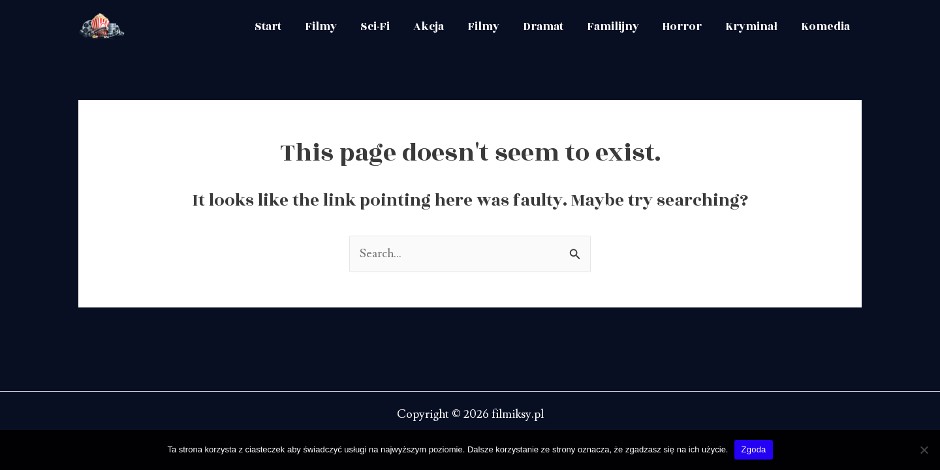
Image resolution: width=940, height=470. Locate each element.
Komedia (825, 26)
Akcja (428, 26)
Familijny (613, 26)
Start (268, 26)
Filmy (321, 26)
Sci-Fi (375, 26)
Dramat (543, 26)
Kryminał (751, 26)
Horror (682, 26)
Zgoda (753, 449)
